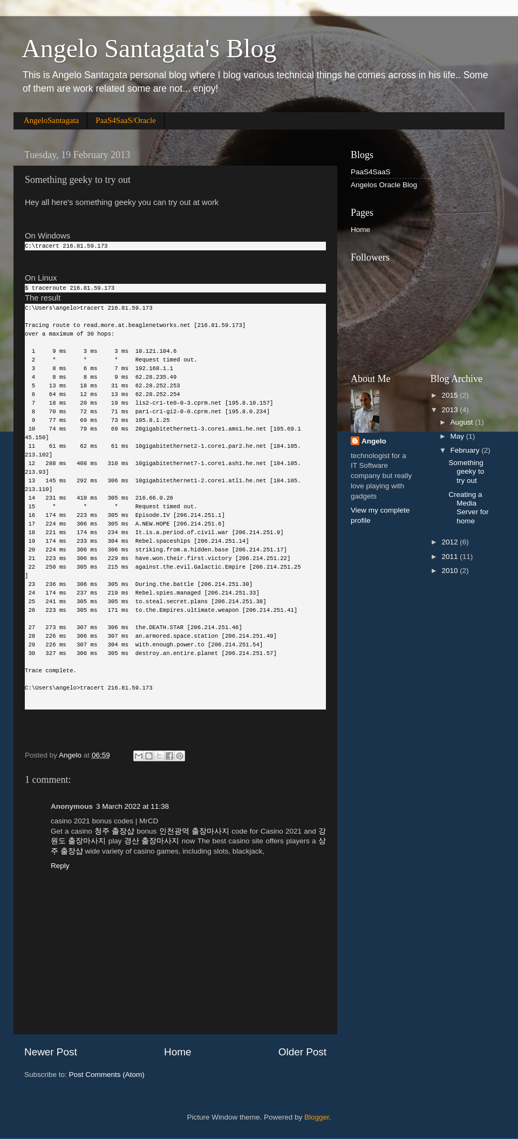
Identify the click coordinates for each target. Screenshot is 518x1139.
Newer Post (50, 1052)
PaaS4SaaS (371, 172)
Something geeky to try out (466, 471)
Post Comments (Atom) (107, 1074)
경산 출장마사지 (151, 841)
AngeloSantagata (51, 120)
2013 (450, 410)
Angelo (374, 441)
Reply (60, 866)
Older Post (302, 1052)
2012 (450, 542)
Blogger (316, 1117)
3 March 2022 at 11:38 (132, 806)
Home (177, 1052)
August (463, 422)
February (466, 450)
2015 (450, 395)
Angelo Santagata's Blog (149, 48)
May (458, 436)
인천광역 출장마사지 (194, 831)
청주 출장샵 (114, 831)
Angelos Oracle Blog (384, 185)
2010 (450, 571)
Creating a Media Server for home (468, 507)
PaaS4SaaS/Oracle (126, 120)
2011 (450, 557)
